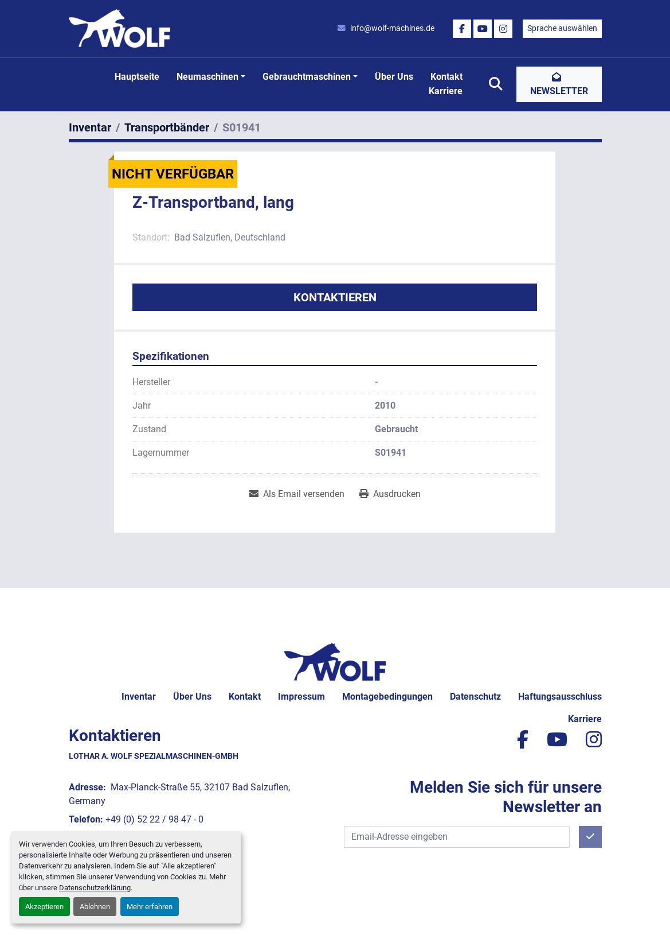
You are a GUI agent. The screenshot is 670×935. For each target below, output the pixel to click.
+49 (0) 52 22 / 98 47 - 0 (154, 819)
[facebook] (462, 29)
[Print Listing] (390, 494)
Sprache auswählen (562, 28)
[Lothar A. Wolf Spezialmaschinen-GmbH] (335, 661)
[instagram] (503, 29)
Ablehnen (95, 906)
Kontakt (446, 76)
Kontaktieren (335, 297)
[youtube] (482, 29)
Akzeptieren (44, 906)
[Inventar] (90, 127)
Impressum (301, 696)
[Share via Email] (297, 494)
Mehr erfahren (150, 906)
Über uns (394, 76)
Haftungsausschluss (560, 696)
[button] (211, 77)
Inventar (139, 696)
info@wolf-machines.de (392, 28)
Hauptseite (137, 76)
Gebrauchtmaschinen (306, 76)
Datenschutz (475, 696)
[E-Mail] (457, 837)
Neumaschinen (207, 76)
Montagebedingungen (387, 696)
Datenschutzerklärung (95, 887)
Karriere (446, 91)
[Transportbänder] (166, 127)
